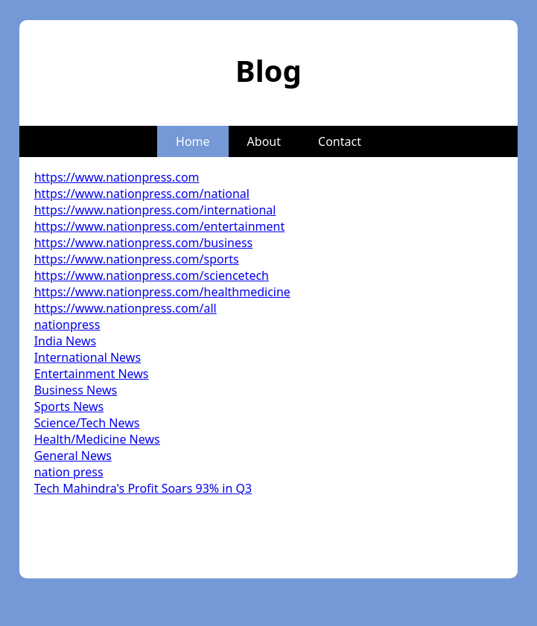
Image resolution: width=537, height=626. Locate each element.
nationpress (67, 324)
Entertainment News (91, 373)
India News (65, 341)
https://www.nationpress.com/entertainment (159, 226)
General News (73, 455)
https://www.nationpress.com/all (125, 308)
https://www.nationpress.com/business (143, 242)
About (264, 141)
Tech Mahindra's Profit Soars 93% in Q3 (143, 488)
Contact (339, 141)
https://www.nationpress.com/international (155, 210)
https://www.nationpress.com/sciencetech (151, 275)
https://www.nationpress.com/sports (136, 259)
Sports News (69, 406)
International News (87, 357)
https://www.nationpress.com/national (142, 193)
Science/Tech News (87, 423)
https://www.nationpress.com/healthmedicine (162, 292)
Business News (76, 390)
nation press (69, 472)
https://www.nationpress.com (117, 177)
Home (193, 141)
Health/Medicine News (97, 439)
